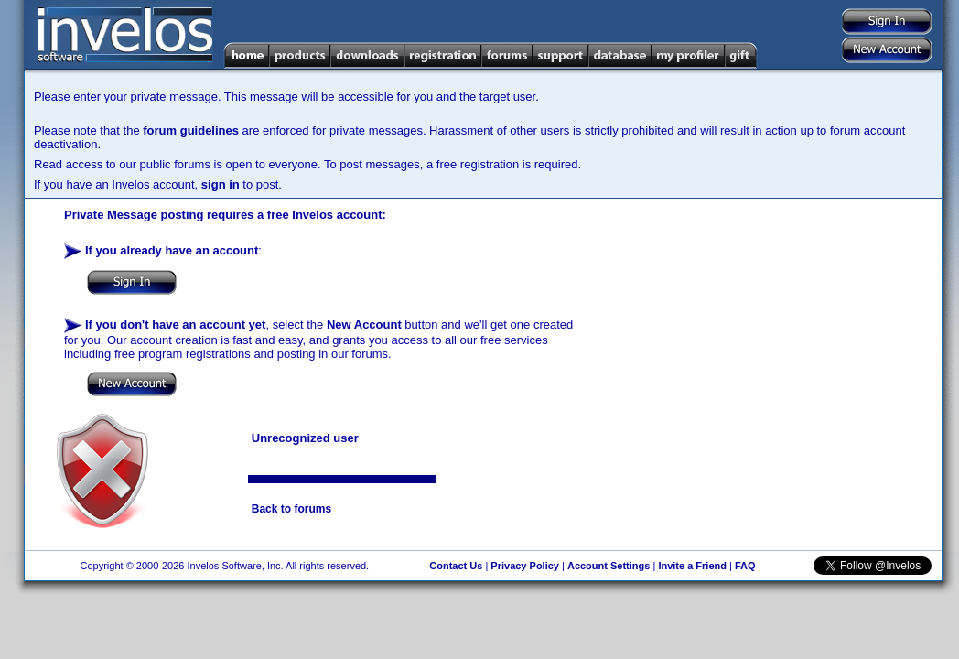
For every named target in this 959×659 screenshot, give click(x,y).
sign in (220, 184)
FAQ (745, 565)
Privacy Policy (524, 565)
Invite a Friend (692, 565)
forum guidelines (191, 130)
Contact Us (455, 565)
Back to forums (291, 508)
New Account (364, 324)
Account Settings (608, 565)
